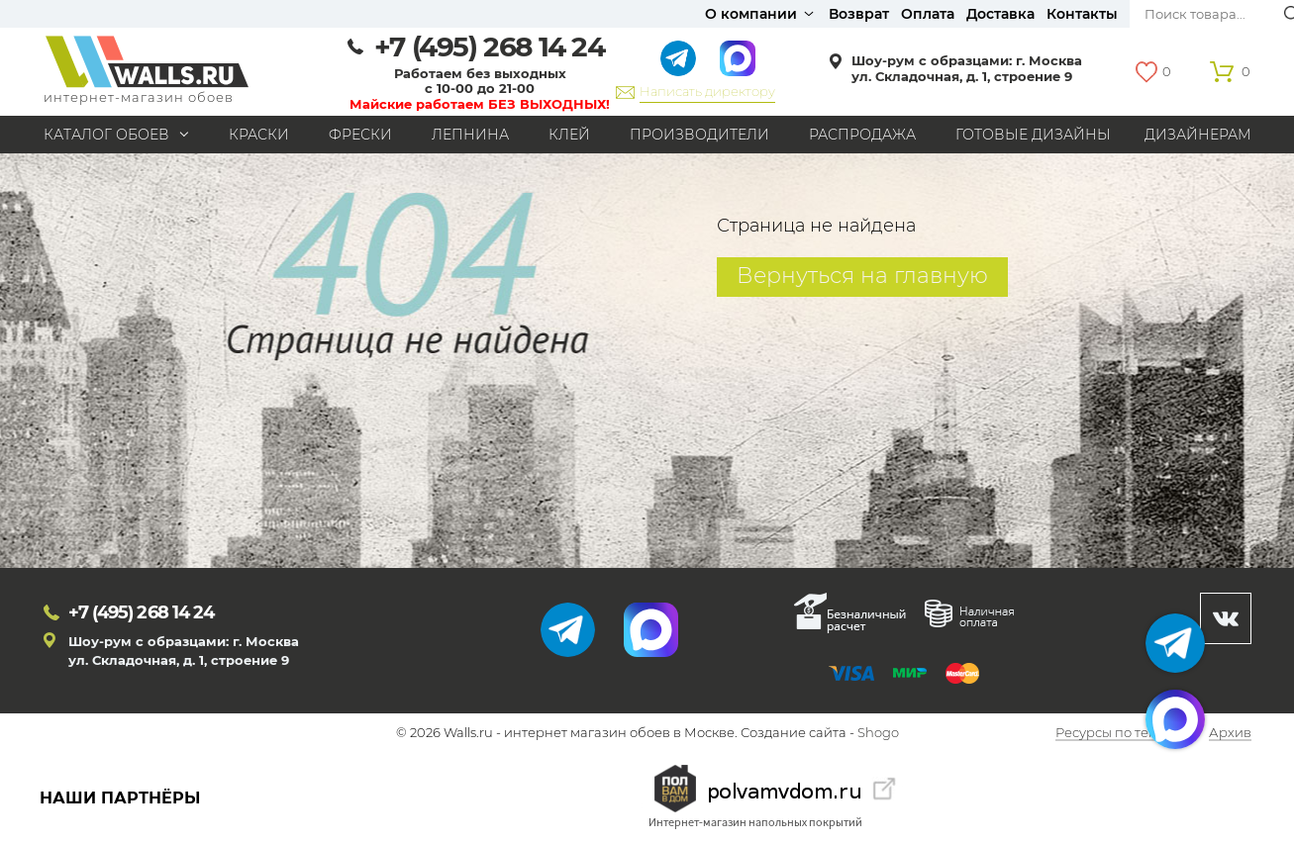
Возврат (859, 14)
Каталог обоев (106, 134)
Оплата (927, 14)
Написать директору (707, 91)
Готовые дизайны (1033, 134)
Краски (259, 134)
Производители (699, 134)
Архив (1230, 733)
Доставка (1000, 14)
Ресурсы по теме (1110, 733)
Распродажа (862, 134)
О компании (751, 14)
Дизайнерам (1198, 134)
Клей (569, 134)
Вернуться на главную (862, 275)
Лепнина (470, 134)
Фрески (360, 134)
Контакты (1082, 14)
